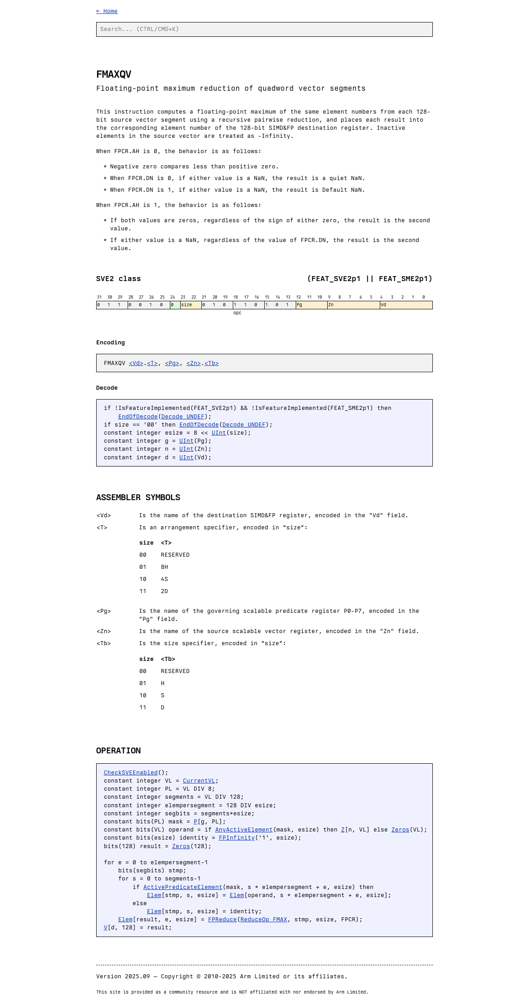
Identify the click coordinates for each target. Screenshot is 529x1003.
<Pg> (172, 363)
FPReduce (222, 919)
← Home (107, 11)
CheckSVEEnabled (131, 772)
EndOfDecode (138, 416)
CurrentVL (199, 780)
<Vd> (136, 363)
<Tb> (211, 363)
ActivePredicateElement (182, 887)
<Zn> (194, 363)
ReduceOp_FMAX (263, 919)
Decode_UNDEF (182, 416)
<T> (152, 363)
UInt (219, 432)
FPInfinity (237, 837)
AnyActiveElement (244, 829)
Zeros (400, 829)
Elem (154, 895)
